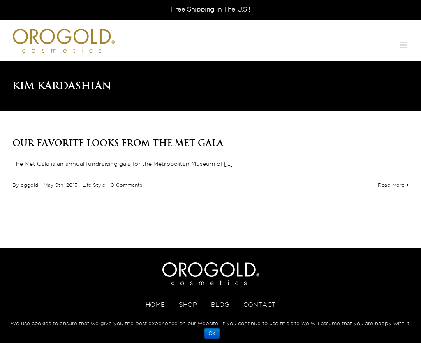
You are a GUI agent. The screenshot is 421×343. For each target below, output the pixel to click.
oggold (29, 185)
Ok (212, 333)
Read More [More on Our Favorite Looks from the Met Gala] (391, 185)
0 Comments (126, 185)
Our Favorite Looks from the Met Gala (117, 142)
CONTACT (259, 305)
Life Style (94, 185)
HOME (155, 305)
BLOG (220, 305)
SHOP (188, 305)
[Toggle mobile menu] (404, 45)
